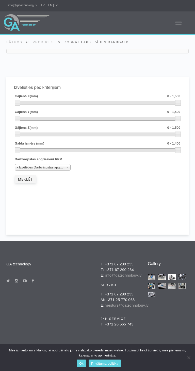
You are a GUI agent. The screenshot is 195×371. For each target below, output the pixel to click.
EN (50, 5)
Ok (81, 363)
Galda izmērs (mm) (97, 143)
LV (43, 5)
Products (43, 42)
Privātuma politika (104, 363)
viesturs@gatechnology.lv (127, 305)
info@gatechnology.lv (22, 5)
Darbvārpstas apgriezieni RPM (38, 159)
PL (57, 5)
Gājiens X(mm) (97, 96)
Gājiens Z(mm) (97, 128)
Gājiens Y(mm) (97, 112)
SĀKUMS (14, 42)
